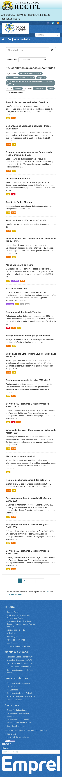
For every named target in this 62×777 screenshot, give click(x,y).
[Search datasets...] (27, 50)
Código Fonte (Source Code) (18, 646)
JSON (14, 118)
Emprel (31, 765)
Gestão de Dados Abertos (19, 202)
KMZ (22, 304)
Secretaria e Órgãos (39, 15)
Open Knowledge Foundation (17, 737)
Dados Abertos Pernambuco (18, 683)
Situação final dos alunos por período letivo (28, 336)
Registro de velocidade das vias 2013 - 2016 (28, 380)
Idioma (5, 748)
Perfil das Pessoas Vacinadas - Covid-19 (26, 220)
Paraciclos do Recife (16, 288)
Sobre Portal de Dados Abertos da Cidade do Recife (26, 731)
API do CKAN (10, 734)
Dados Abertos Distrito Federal (19, 693)
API (48, 592)
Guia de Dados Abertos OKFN (19, 667)
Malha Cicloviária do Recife (19, 265)
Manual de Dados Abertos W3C (20, 657)
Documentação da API (14, 594)
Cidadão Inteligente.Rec (16, 700)
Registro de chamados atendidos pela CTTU (28, 480)
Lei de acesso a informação (18, 719)
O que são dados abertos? (17, 710)
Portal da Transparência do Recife (21, 696)
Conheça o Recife (10, 19)
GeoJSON (15, 280)
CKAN (6, 744)
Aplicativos (11, 633)
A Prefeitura (8, 15)
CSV (8, 118)
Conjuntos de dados (19, 39)
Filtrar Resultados (15, 93)
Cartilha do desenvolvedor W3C (20, 663)
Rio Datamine (12, 690)
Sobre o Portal (13, 612)
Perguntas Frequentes (16, 640)
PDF (13, 194)
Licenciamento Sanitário (18, 178)
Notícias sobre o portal (16, 630)
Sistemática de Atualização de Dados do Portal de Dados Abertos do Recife (21, 624)
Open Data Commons (15, 726)
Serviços (21, 15)
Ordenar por (11, 60)
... (33, 581)
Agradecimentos (13, 643)
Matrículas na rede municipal (20, 456)
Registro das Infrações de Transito (23, 312)
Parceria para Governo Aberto (19, 723)
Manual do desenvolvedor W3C (19, 660)
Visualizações (12, 636)
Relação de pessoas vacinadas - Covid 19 (27, 102)
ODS (27, 304)
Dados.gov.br (12, 686)
